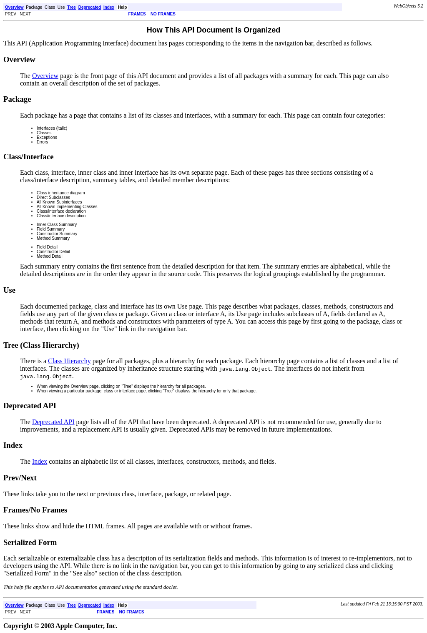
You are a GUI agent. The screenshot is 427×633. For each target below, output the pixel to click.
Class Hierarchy (69, 360)
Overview (45, 75)
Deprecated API (53, 421)
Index (39, 461)
